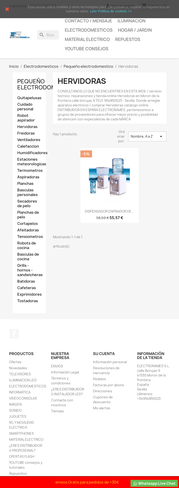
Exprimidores (29, 294)
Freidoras (26, 133)
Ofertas (15, 362)
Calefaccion (28, 146)
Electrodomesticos (89, 30)
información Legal (65, 372)
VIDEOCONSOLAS (23, 398)
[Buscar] (48, 35)
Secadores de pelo (27, 203)
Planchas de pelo (28, 215)
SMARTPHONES (21, 433)
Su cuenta (104, 353)
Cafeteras (26, 287)
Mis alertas (101, 408)
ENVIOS (57, 366)
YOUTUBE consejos (86, 49)
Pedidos (99, 379)
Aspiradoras (28, 177)
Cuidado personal (25, 107)
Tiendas (57, 411)
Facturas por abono (108, 385)
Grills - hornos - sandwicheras (29, 270)
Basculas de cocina (28, 256)
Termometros (29, 170)
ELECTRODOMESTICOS (27, 386)
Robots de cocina (26, 245)
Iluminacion (131, 21)
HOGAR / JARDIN (135, 30)
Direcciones (102, 391)
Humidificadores (29, 152)
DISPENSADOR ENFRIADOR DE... (109, 211)
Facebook (14, 333)
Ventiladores (28, 139)
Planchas (25, 183)
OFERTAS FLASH (21, 456)
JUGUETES (17, 416)
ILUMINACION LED (23, 380)
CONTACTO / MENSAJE (88, 21)
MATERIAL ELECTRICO (87, 39)
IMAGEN (15, 404)
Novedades (18, 368)
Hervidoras (27, 126)
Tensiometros (29, 236)
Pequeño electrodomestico (47, 84)
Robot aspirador (26, 118)
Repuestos (127, 39)
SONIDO (15, 410)
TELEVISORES (20, 374)
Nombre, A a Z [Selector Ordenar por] (147, 136)
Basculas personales (27, 192)
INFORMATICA (20, 392)
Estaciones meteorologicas (29, 161)
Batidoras (26, 281)
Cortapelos (27, 223)
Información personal (110, 362)
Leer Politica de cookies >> (111, 11)
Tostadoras (27, 300)
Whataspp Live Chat (154, 483)
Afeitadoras (28, 230)
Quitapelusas (29, 97)
